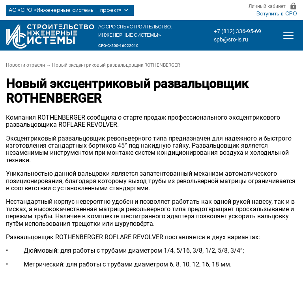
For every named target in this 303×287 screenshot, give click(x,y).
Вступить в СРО (276, 13)
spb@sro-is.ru (231, 39)
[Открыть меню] (288, 35)
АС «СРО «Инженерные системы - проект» (70, 10)
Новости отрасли (25, 65)
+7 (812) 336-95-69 (237, 31)
